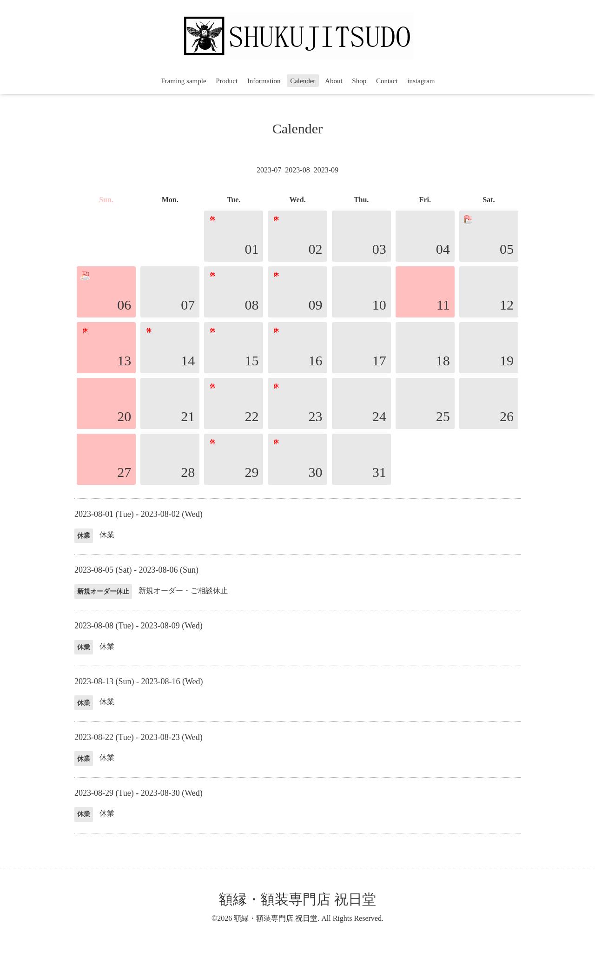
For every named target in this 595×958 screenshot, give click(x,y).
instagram (421, 81)
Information (264, 81)
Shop (359, 81)
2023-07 (269, 170)
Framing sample (183, 81)
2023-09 (326, 170)
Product (227, 81)
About (334, 81)
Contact (387, 81)
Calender (302, 81)
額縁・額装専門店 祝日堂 (297, 899)
